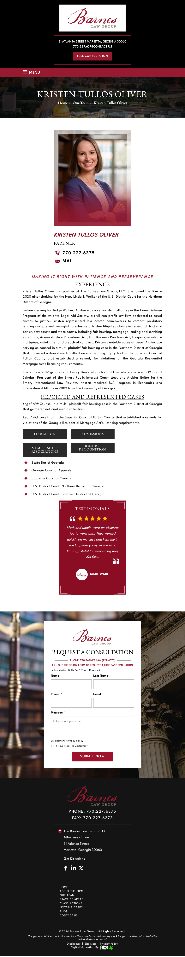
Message (58, 713)
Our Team (67, 896)
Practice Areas (72, 900)
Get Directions (74, 860)
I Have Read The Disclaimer (72, 747)
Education (45, 434)
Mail (68, 261)
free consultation (92, 56)
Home (64, 888)
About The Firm (71, 892)
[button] (76, 586)
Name (56, 676)
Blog (64, 912)
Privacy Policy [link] (109, 944)
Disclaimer (57, 741)
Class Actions (71, 904)
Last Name (102, 676)
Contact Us (102, 46)
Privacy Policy (74, 741)
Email (98, 694)
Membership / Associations (45, 450)
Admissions (92, 434)
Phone (56, 694)
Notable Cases (71, 908)
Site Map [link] (90, 944)
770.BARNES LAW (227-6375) (97, 660)
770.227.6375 (83, 46)
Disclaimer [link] (73, 944)
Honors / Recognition (92, 448)
